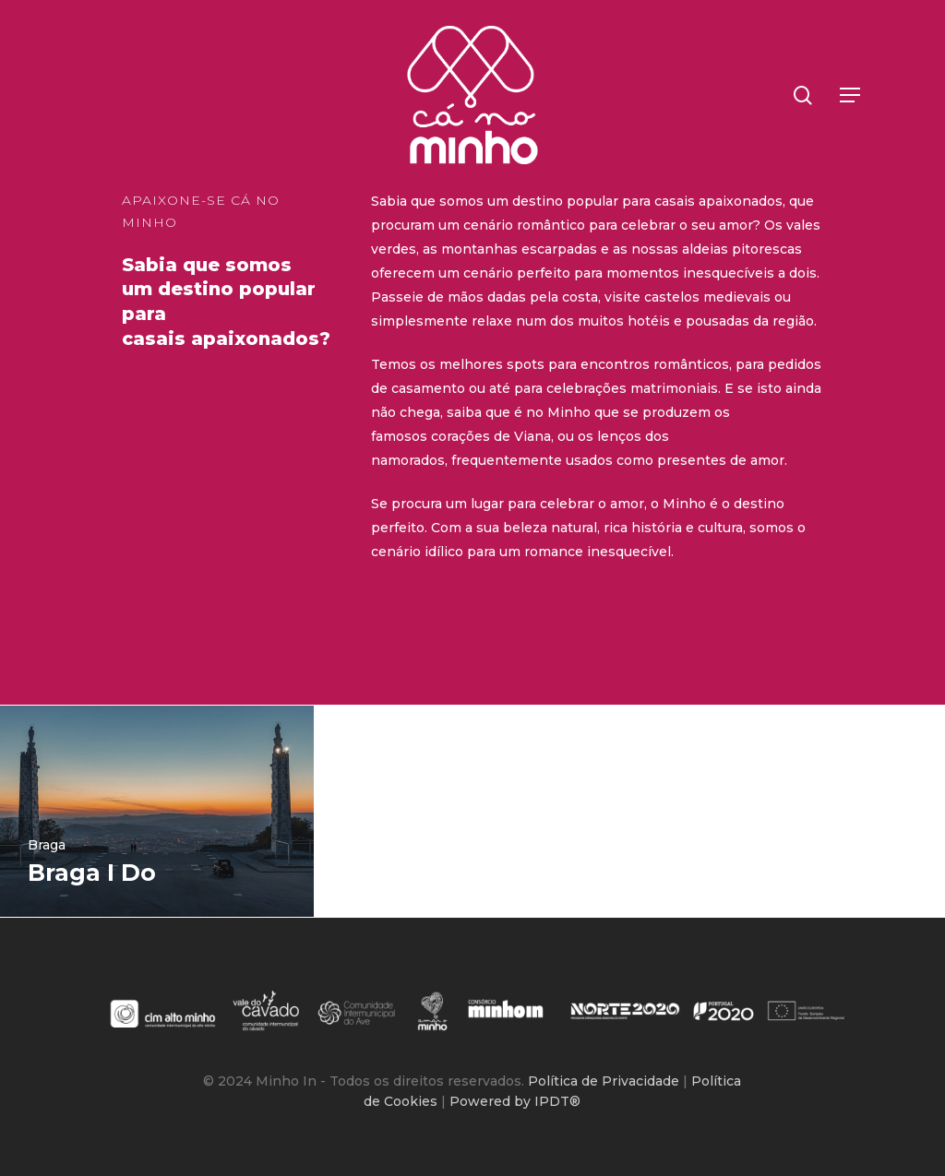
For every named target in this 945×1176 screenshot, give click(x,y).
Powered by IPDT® (514, 1101)
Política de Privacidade (605, 1081)
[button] (851, 95)
